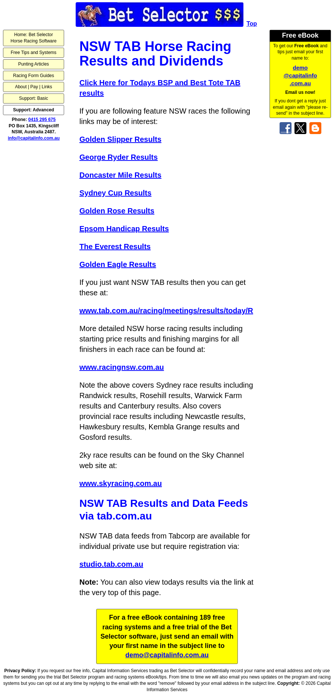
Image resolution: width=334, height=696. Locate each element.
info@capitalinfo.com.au (34, 138)
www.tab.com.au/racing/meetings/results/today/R (166, 310)
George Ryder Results (118, 157)
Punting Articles (33, 64)
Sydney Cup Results (115, 193)
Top (251, 23)
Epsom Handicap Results (124, 229)
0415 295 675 (42, 119)
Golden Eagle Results (117, 264)
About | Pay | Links (33, 86)
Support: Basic (33, 98)
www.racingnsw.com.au (121, 367)
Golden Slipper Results (120, 139)
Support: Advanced (33, 109)
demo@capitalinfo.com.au (300, 75)
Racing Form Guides (33, 75)
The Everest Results (115, 246)
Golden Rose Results (116, 211)
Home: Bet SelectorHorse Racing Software (33, 38)
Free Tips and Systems (34, 52)
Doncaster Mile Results (120, 175)
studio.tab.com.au (111, 564)
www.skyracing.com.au (120, 483)
